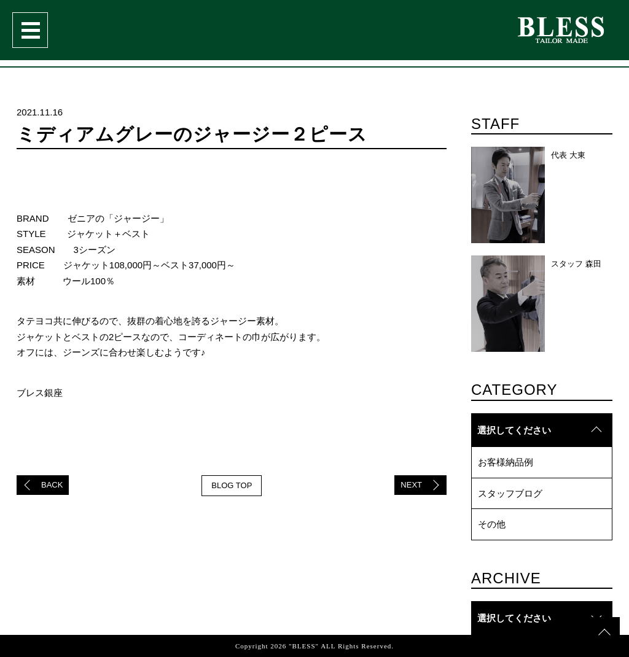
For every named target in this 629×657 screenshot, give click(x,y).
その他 (492, 524)
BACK (52, 484)
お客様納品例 (505, 462)
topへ (604, 610)
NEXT (411, 484)
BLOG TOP (231, 485)
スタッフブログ (510, 493)
